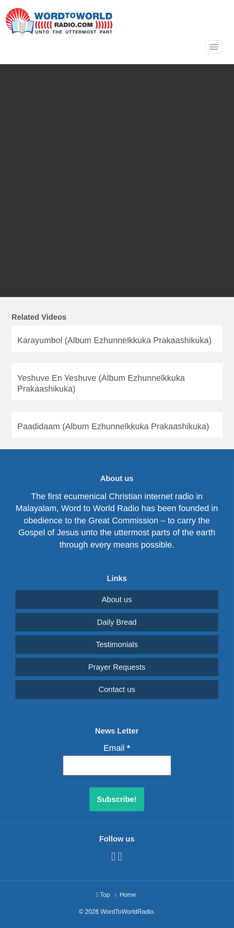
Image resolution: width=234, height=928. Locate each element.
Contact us (117, 689)
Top (103, 894)
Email (117, 748)
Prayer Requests (116, 667)
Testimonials (117, 644)
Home (128, 894)
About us (117, 599)
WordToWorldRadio (127, 911)
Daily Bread (117, 622)
